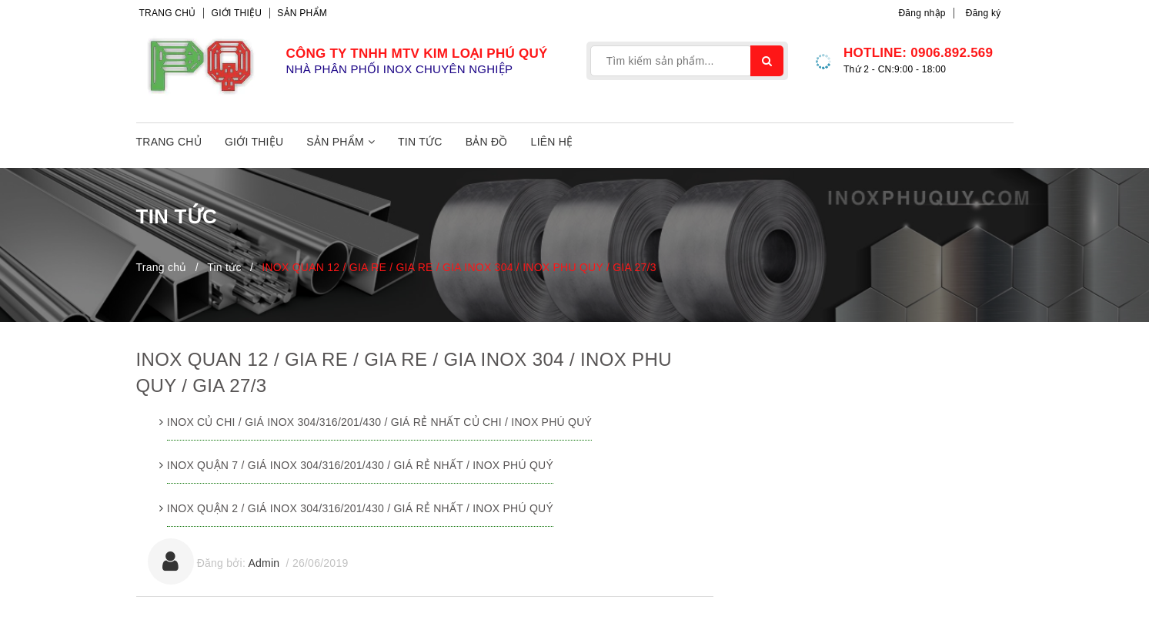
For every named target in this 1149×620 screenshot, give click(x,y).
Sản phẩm (302, 13)
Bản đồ (487, 142)
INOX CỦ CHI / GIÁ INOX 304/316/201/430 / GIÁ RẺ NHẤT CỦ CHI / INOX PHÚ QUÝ (379, 422)
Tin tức (420, 142)
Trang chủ (167, 13)
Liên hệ (552, 142)
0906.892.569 (951, 52)
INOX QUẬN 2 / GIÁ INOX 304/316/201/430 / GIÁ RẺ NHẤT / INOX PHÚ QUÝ (360, 508)
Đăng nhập (921, 13)
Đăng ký (983, 13)
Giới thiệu (237, 13)
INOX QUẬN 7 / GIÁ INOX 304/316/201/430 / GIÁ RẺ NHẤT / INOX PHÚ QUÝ (360, 465)
